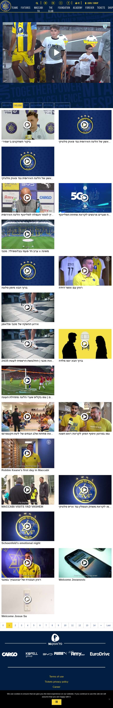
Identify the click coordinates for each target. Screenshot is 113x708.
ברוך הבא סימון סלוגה (14, 287)
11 (72, 625)
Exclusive (18, 105)
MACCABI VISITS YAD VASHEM (22, 506)
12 (80, 625)
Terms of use (56, 676)
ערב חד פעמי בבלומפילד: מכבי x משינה (25, 251)
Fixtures (25, 7)
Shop (110, 7)
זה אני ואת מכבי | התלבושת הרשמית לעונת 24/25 (30, 360)
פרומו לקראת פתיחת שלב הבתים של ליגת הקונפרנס (32, 433)
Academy (77, 7)
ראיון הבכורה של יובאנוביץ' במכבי (21, 579)
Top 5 (26, 105)
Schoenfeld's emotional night (20, 543)
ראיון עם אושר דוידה (71, 287)
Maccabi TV (7, 105)
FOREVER (89, 7)
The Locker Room (62, 105)
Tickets (101, 7)
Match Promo (36, 105)
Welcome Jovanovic (72, 579)
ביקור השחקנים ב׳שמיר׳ (16, 141)
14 (94, 625)
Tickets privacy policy (56, 681)
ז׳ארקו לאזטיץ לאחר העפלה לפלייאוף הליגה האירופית (34, 214)
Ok (56, 702)
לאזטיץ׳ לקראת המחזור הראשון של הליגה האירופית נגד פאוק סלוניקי (42, 178)
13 (87, 625)
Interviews (48, 105)
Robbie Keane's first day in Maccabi (25, 470)
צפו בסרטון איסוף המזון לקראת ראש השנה (84, 433)
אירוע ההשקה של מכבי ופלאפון (20, 324)
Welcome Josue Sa (14, 616)
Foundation (64, 7)
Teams (14, 7)
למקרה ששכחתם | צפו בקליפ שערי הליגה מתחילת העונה (35, 397)
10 (65, 625)
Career (56, 686)
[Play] (56, 52)
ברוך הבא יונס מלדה (71, 360)
